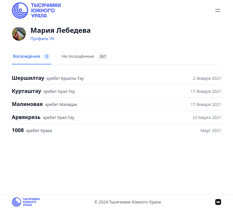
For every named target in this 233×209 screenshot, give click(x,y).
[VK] (218, 202)
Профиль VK (43, 38)
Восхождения (31, 56)
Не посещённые (85, 56)
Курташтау (26, 90)
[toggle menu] (217, 10)
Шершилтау (28, 77)
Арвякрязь (26, 116)
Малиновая (27, 103)
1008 (18, 130)
